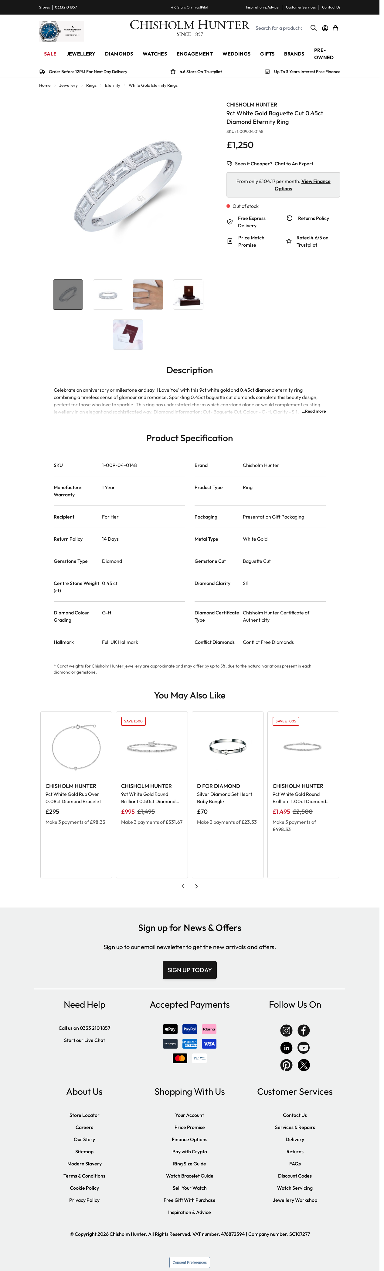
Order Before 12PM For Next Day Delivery (88, 71)
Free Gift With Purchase (190, 1200)
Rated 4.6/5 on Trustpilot (312, 241)
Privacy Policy (84, 1200)
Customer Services (301, 7)
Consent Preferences (190, 1262)
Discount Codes (295, 1176)
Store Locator (85, 1115)
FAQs (295, 1164)
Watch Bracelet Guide (189, 1176)
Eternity (112, 85)
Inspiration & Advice (262, 7)
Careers (84, 1127)
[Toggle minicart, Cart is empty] (335, 28)
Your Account (189, 1115)
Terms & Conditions (84, 1176)
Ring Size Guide (189, 1164)
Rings (91, 85)
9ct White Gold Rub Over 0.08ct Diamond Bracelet (73, 797)
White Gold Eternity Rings (153, 85)
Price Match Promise (251, 241)
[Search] (314, 28)
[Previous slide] (183, 886)
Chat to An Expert (294, 164)
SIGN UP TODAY (190, 970)
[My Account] (325, 28)
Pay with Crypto (189, 1151)
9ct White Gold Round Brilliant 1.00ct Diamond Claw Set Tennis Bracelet (299, 798)
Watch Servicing (295, 1188)
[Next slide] (196, 886)
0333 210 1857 (66, 7)
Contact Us (331, 7)
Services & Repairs (295, 1127)
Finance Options (189, 1139)
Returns (295, 1151)
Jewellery (68, 85)
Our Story (84, 1139)
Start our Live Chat (84, 1040)
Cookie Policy (84, 1188)
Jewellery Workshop (295, 1200)
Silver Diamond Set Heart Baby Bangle (224, 797)
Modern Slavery (84, 1164)
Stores (44, 7)
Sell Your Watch (190, 1188)
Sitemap (84, 1151)
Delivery (295, 1139)
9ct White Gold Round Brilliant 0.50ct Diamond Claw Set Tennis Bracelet (148, 798)
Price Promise (190, 1127)
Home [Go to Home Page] (45, 85)
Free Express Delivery (252, 221)
